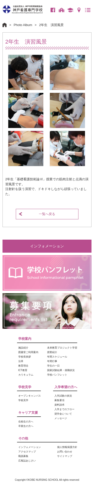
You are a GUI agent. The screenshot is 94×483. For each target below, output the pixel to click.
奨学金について (63, 413)
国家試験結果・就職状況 (61, 370)
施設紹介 (23, 347)
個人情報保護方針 (67, 447)
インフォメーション (47, 246)
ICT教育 (22, 370)
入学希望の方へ (65, 387)
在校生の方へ (61, 10)
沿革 (20, 361)
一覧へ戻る (47, 214)
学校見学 (24, 387)
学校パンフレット (57, 374)
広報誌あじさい (27, 460)
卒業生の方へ (70, 10)
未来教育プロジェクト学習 (62, 347)
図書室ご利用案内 (28, 352)
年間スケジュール (57, 356)
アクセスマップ (79, 10)
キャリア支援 (28, 412)
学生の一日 (53, 365)
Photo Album (23, 25)
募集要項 (59, 400)
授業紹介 (52, 352)
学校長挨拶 (24, 356)
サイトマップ (64, 456)
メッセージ (60, 418)
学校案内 (24, 339)
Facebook (52, 10)
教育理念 (23, 365)
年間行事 (52, 361)
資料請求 (59, 404)
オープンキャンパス (29, 395)
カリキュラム (25, 374)
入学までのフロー (64, 409)
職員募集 (23, 456)
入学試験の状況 (63, 395)
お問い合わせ (64, 451)
